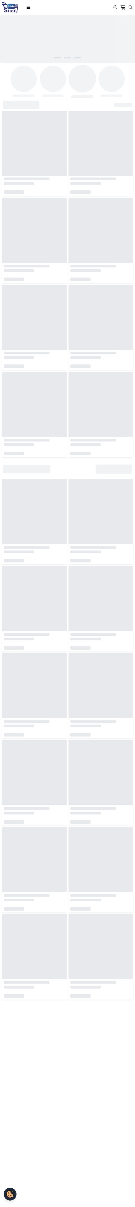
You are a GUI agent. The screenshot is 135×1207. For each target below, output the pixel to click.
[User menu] (115, 7)
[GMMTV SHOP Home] (10, 7)
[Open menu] (28, 7)
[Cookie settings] (10, 1194)
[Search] (131, 7)
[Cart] (123, 7)
